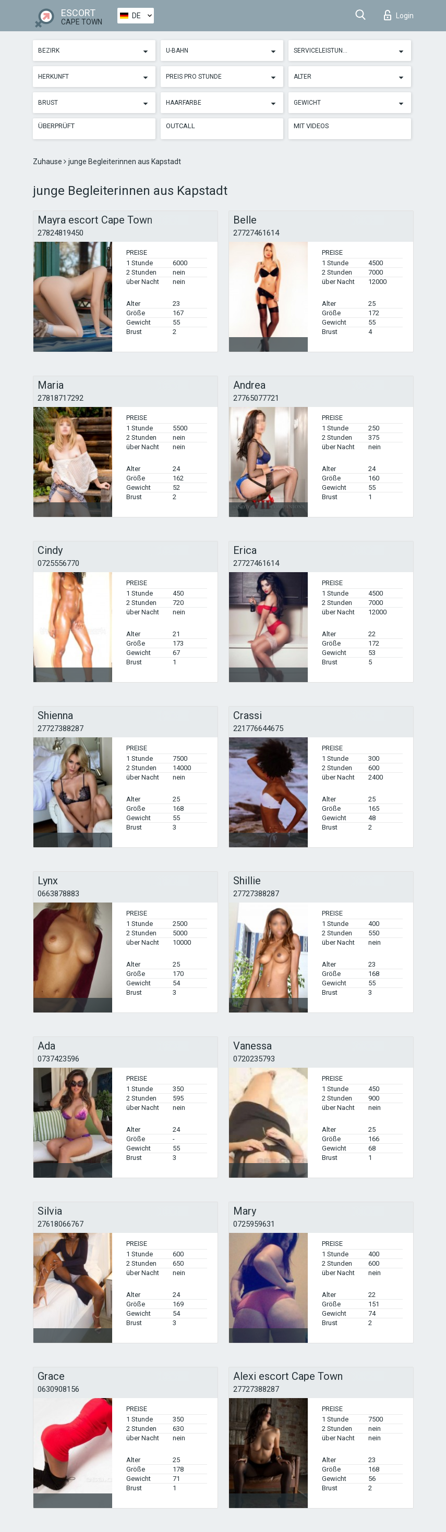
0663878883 (58, 893)
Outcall (180, 126)
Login (399, 15)
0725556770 (58, 563)
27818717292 (60, 398)
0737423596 (58, 1059)
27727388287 (60, 728)
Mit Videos (311, 126)
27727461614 (256, 233)
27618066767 (60, 1224)
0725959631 (254, 1224)
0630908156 (58, 1389)
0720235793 (254, 1059)
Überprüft (56, 126)
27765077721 (256, 398)
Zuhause (48, 161)
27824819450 (60, 233)
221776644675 (258, 728)
